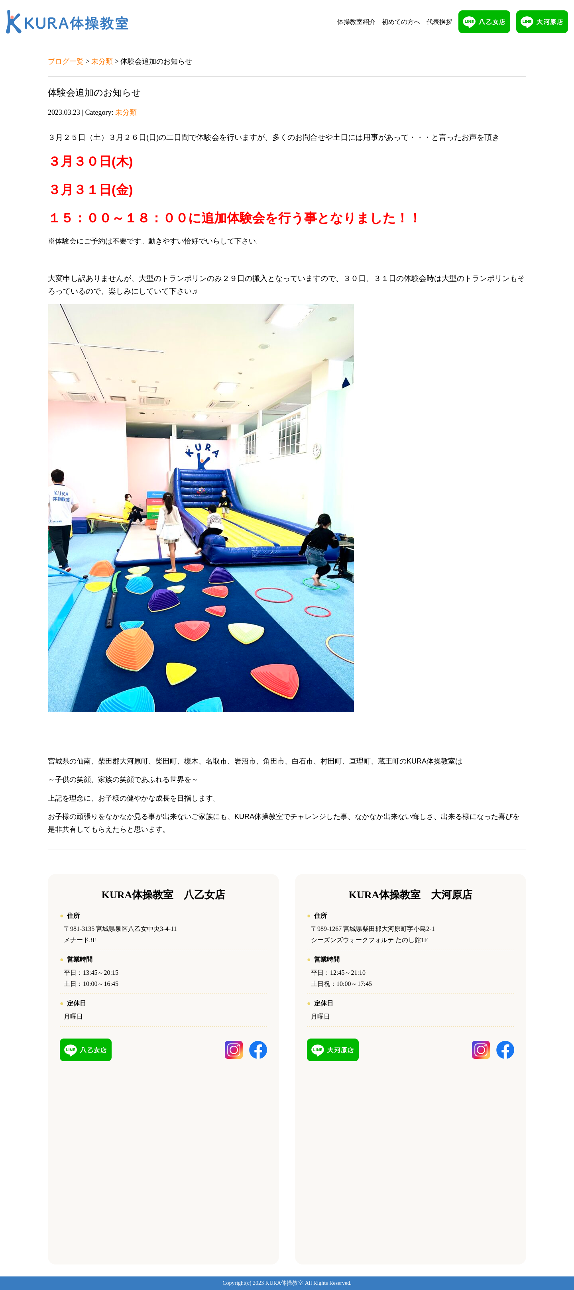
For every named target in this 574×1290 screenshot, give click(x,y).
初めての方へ (401, 21)
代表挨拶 (439, 21)
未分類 (102, 61)
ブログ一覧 (66, 61)
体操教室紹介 (356, 21)
